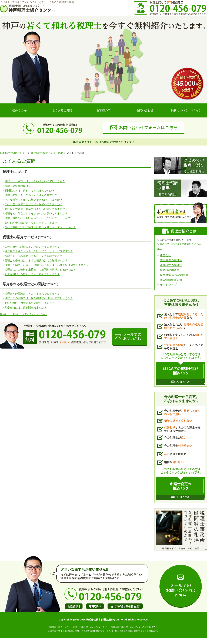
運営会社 (165, 255)
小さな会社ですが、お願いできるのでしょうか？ (33, 199)
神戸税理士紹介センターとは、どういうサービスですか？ (39, 251)
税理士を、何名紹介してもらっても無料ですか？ (33, 255)
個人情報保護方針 (171, 279)
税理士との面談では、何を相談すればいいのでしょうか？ (39, 298)
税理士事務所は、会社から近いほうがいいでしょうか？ (37, 218)
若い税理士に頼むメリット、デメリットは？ (31, 222)
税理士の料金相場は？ (18, 185)
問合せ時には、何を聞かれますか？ (26, 307)
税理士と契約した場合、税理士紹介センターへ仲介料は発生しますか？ (47, 265)
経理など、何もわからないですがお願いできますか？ (36, 213)
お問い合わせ (144, 110)
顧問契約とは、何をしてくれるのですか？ (30, 190)
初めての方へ (20, 110)
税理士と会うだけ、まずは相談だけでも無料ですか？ (36, 260)
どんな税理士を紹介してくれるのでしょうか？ (32, 274)
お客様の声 (103, 110)
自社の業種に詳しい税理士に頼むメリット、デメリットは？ (40, 227)
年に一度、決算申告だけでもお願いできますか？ (33, 204)
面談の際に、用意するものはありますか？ (30, 302)
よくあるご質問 (62, 110)
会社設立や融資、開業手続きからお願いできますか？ (36, 208)
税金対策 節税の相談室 (174, 275)
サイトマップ (168, 284)
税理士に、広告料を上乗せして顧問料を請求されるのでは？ (40, 269)
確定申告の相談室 (171, 260)
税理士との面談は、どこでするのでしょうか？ (32, 293)
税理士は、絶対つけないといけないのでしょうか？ (35, 181)
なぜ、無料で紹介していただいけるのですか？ (32, 246)
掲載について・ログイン (186, 110)
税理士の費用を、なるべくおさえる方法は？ (31, 195)
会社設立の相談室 (171, 265)
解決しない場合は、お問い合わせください (23, 314)
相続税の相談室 (169, 270)
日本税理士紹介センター (13, 152)
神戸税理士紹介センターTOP (47, 152)
